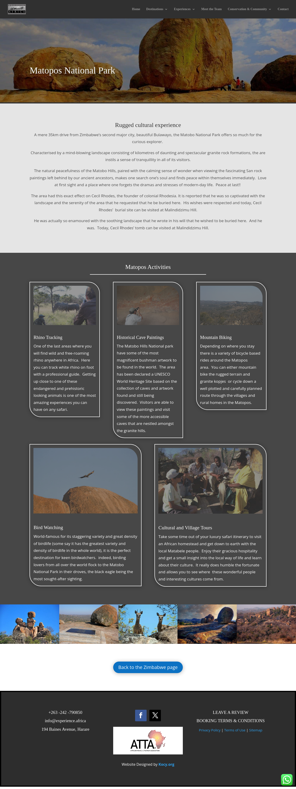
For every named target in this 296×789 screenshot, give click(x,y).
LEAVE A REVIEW (231, 714)
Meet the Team (211, 9)
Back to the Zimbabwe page (148, 669)
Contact (283, 9)
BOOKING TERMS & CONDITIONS (230, 723)
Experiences (182, 9)
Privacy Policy (210, 732)
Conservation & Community (247, 9)
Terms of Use (234, 732)
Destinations (154, 9)
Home (136, 9)
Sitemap (255, 732)
